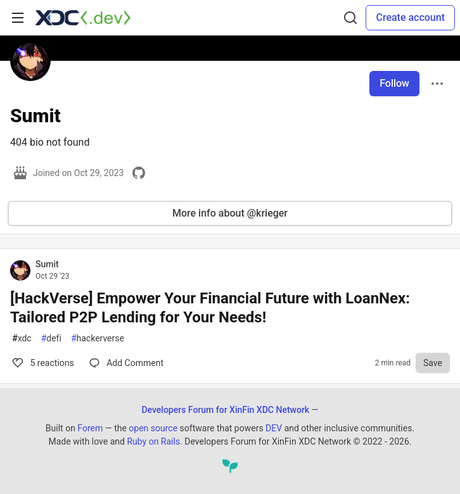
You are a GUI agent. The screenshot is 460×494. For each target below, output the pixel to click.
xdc (22, 338)
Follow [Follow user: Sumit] (394, 83)
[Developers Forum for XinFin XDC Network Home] (83, 17)
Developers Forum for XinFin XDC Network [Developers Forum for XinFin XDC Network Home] (225, 410)
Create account (410, 17)
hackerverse (97, 338)
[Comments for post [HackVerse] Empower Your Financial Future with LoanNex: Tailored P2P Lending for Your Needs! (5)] (126, 363)
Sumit (47, 264)
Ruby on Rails (153, 441)
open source (153, 428)
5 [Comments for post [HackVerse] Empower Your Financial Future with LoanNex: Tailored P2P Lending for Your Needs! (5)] (42, 362)
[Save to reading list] (433, 363)
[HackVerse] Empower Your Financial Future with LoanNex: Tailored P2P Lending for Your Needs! (210, 307)
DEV (273, 428)
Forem (90, 428)
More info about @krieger (230, 213)
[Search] (350, 17)
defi (51, 338)
